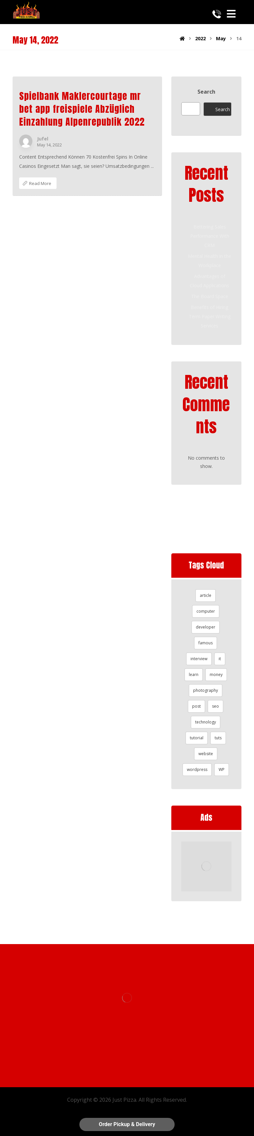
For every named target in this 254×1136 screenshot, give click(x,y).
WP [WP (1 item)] (222, 769)
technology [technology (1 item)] (205, 722)
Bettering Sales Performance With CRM (209, 236)
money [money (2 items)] (216, 674)
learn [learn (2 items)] (193, 674)
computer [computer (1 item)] (205, 611)
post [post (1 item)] (196, 706)
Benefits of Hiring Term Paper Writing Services (210, 316)
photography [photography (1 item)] (205, 690)
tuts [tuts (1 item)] (218, 738)
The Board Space (209, 296)
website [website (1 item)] (205, 753)
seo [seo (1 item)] (215, 706)
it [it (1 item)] (220, 658)
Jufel (42, 139)
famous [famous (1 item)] (205, 643)
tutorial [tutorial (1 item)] (196, 738)
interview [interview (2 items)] (198, 658)
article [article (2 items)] (205, 595)
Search (206, 91)
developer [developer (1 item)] (205, 627)
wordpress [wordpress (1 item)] (197, 769)
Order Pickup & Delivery (127, 1124)
